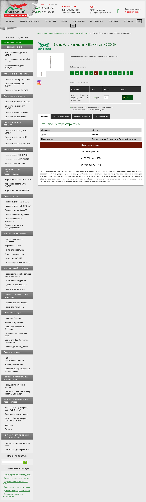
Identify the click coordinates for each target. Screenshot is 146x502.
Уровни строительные (15, 289)
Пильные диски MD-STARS (17, 202)
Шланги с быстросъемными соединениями (17, 370)
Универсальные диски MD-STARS (17, 53)
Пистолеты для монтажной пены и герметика (16, 436)
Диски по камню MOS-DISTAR (15, 107)
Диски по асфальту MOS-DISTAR (16, 138)
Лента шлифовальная (14, 250)
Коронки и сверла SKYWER (17, 190)
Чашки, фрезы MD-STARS (16, 155)
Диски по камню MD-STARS (17, 102)
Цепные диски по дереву (16, 346)
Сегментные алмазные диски (17, 487)
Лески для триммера (14, 307)
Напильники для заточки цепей (16, 334)
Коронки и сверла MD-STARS (18, 179)
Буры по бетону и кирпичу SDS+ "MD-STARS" (16, 408)
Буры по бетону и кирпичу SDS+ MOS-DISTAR (16, 419)
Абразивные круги (13, 245)
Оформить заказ (132, 12)
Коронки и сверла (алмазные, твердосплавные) (12, 171)
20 (96, 73)
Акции (64, 21)
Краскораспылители (14, 364)
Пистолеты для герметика (17, 449)
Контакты (128, 21)
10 (72, 73)
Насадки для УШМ (13, 258)
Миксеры (9, 425)
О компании (79, 21)
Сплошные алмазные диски (16, 478)
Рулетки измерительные (16, 285)
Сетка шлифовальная (14, 254)
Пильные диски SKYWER (16, 210)
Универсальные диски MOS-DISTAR (17, 60)
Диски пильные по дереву (17, 214)
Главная (10, 21)
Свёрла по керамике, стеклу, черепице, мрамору (18, 392)
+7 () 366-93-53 (43, 12)
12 (77, 73)
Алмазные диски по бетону (16, 74)
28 (110, 73)
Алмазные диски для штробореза (13, 495)
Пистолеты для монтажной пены (17, 444)
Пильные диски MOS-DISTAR (18, 206)
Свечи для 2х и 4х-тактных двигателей (17, 341)
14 (82, 73)
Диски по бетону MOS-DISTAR (15, 85)
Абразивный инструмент (15, 233)
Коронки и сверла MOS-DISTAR (16, 185)
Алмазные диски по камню (16, 96)
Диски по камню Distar (15, 117)
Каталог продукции (29, 21)
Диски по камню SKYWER (16, 112)
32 (120, 73)
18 (91, 73)
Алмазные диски (12, 42)
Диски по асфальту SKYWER (17, 144)
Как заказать (96, 21)
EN (139, 21)
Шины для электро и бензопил (14, 328)
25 (105, 73)
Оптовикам (50, 21)
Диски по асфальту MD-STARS (15, 131)
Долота (8, 429)
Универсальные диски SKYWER (15, 67)
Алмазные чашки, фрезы (15, 149)
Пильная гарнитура (12, 312)
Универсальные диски (14, 47)
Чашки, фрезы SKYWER (15, 163)
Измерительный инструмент (16, 268)
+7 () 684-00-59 (43, 8)
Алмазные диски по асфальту (13, 123)
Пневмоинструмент (12, 352)
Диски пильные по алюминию (13, 220)
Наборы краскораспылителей (14, 359)
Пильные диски (11, 196)
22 (101, 73)
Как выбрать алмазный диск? (17, 475)
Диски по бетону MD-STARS (17, 79)
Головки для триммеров (16, 303)
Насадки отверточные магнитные (15, 386)
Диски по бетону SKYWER (16, 90)
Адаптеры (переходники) (16, 414)
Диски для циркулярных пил (17, 491)
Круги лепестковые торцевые (14, 240)
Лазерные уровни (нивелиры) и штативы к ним (18, 275)
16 (86, 73)
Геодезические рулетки (15, 280)
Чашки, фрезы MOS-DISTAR (17, 159)
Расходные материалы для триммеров (16, 295)
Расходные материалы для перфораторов (16, 400)
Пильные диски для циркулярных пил (14, 226)
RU (73, 26)
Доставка (113, 21)
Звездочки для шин (14, 322)
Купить (127, 98)
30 (115, 73)
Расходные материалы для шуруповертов (16, 378)
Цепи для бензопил (14, 318)
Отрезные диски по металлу (17, 262)
